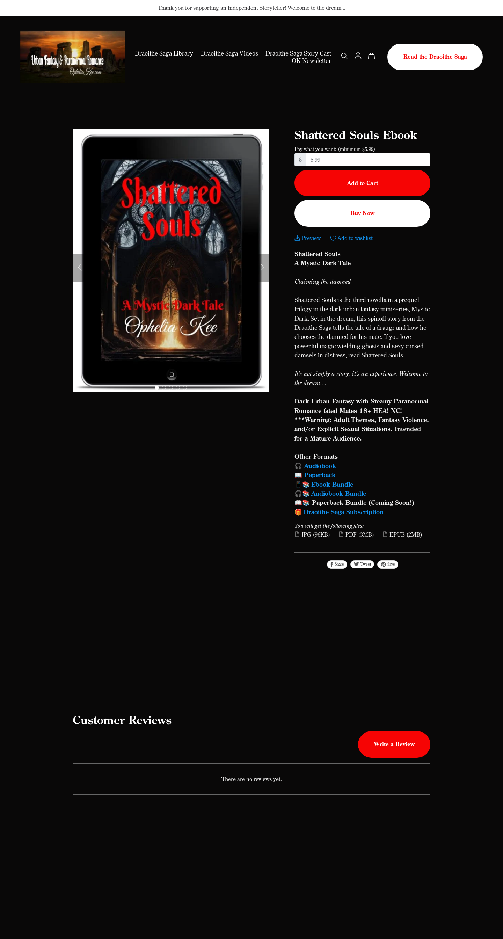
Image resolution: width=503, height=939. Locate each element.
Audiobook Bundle (338, 493)
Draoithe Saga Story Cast (298, 53)
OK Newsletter (311, 60)
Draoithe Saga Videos (229, 53)
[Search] (344, 55)
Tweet (362, 564)
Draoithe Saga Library (164, 53)
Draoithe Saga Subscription (344, 512)
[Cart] (374, 55)
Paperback (320, 475)
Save (387, 564)
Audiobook (320, 466)
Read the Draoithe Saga (435, 56)
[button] (80, 268)
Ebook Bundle (333, 484)
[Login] (358, 54)
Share (337, 564)
